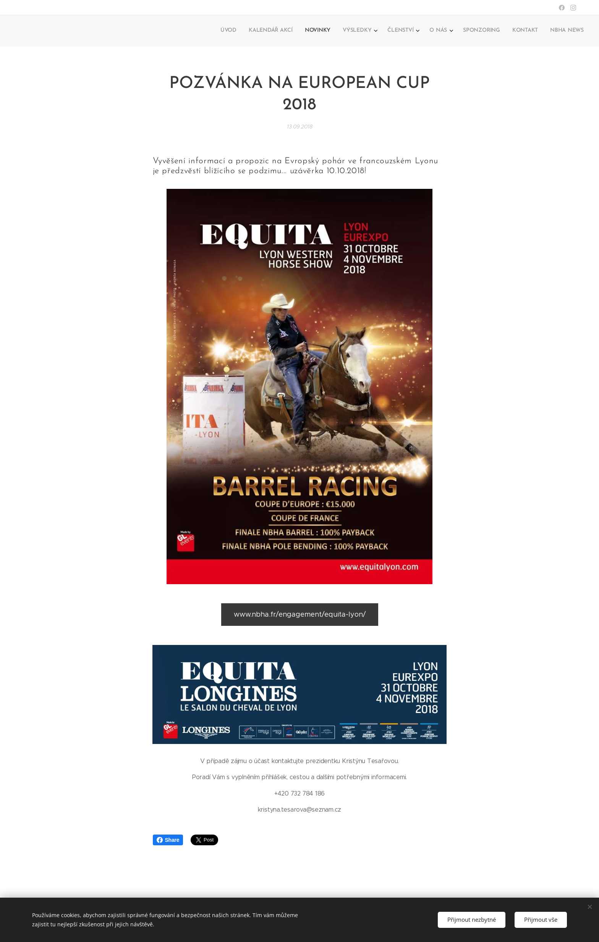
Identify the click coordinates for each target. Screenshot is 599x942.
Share (168, 840)
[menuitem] (477, 31)
